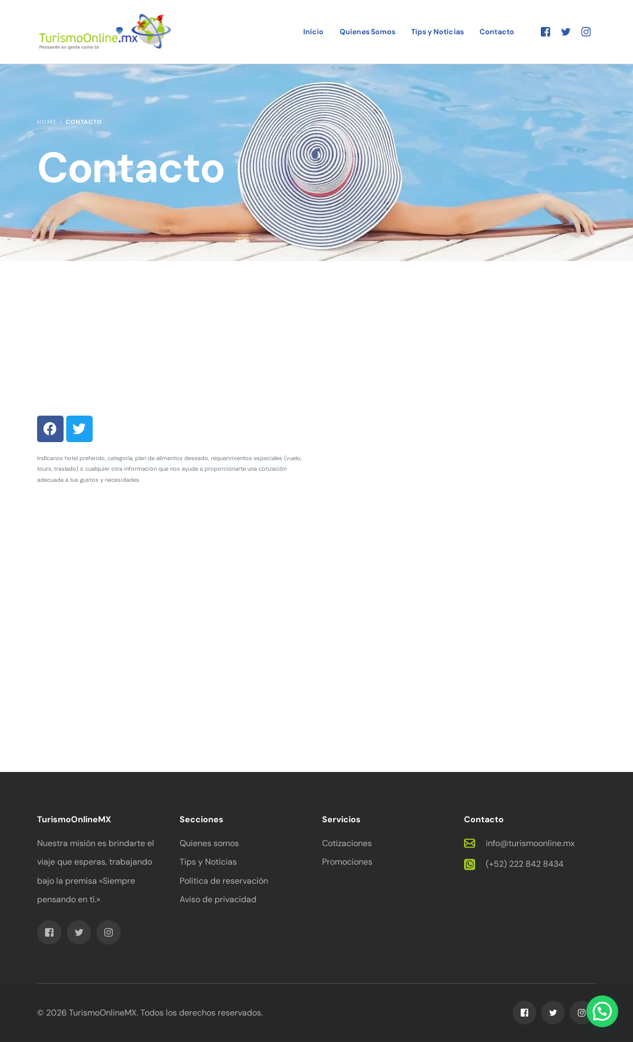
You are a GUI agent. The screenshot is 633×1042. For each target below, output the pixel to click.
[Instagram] (586, 31)
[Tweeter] (566, 31)
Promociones (347, 861)
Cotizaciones (347, 843)
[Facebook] (546, 31)
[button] (602, 1011)
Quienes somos (209, 843)
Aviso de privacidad (218, 899)
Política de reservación (224, 880)
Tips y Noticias (208, 861)
